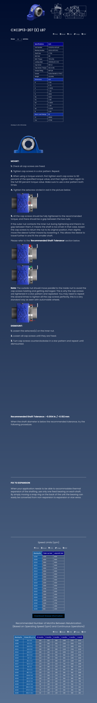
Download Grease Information (48, 616)
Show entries (19, 39)
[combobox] (18, 39)
